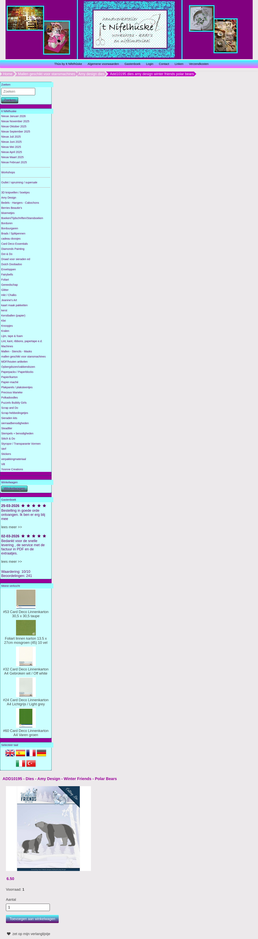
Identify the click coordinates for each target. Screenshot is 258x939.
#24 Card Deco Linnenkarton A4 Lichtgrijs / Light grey (25, 700)
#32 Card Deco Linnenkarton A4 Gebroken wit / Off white (25, 669)
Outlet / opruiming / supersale (19, 182)
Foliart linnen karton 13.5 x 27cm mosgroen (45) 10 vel (25, 638)
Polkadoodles (9, 397)
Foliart (5, 279)
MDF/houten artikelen (14, 361)
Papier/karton (9, 377)
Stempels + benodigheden (17, 433)
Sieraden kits (9, 418)
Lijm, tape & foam (12, 336)
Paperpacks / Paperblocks (17, 371)
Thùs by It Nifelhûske (68, 63)
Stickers (6, 453)
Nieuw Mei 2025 (11, 146)
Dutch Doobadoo (11, 264)
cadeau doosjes (11, 238)
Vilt (3, 464)
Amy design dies (91, 74)
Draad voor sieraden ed (15, 259)
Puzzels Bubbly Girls (13, 402)
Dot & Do (6, 254)
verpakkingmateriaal (13, 459)
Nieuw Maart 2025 (12, 157)
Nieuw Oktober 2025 (13, 126)
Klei (3, 320)
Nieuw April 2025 (11, 152)
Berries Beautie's (11, 207)
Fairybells (7, 274)
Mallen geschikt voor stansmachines (46, 74)
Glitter (5, 289)
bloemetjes (8, 213)
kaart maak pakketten (14, 305)
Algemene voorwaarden (103, 63)
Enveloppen (8, 269)
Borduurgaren (9, 228)
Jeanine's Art (9, 300)
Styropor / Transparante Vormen (21, 443)
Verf (3, 448)
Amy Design (8, 197)
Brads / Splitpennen (13, 233)
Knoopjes (7, 325)
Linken (179, 63)
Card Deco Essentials (14, 243)
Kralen (5, 330)
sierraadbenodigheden (15, 423)
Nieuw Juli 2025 (11, 136)
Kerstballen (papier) (13, 315)
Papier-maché (9, 382)
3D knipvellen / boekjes (15, 192)
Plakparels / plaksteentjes (17, 387)
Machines (7, 346)
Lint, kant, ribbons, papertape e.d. (22, 341)
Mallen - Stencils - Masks (16, 351)
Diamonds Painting (13, 248)
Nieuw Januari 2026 (13, 116)
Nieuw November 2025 (15, 121)
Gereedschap (9, 284)
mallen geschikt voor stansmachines (23, 356)
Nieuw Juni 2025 (11, 141)
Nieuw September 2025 (15, 131)
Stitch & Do (8, 438)
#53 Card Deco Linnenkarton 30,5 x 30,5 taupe (25, 612)
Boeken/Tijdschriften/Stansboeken (22, 218)
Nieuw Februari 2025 (14, 162)
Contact (164, 63)
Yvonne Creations (12, 469)
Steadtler (6, 428)
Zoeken (10, 100)
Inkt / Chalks (8, 295)
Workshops (8, 172)
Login (149, 63)
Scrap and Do (9, 407)
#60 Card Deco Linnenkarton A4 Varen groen (25, 731)
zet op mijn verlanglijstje (28, 934)
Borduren (7, 223)
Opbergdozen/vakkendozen (18, 366)
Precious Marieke (12, 392)
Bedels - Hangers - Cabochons (20, 202)
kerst (4, 310)
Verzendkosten (199, 63)
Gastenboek (133, 63)
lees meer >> (11, 527)
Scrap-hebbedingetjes (14, 412)
